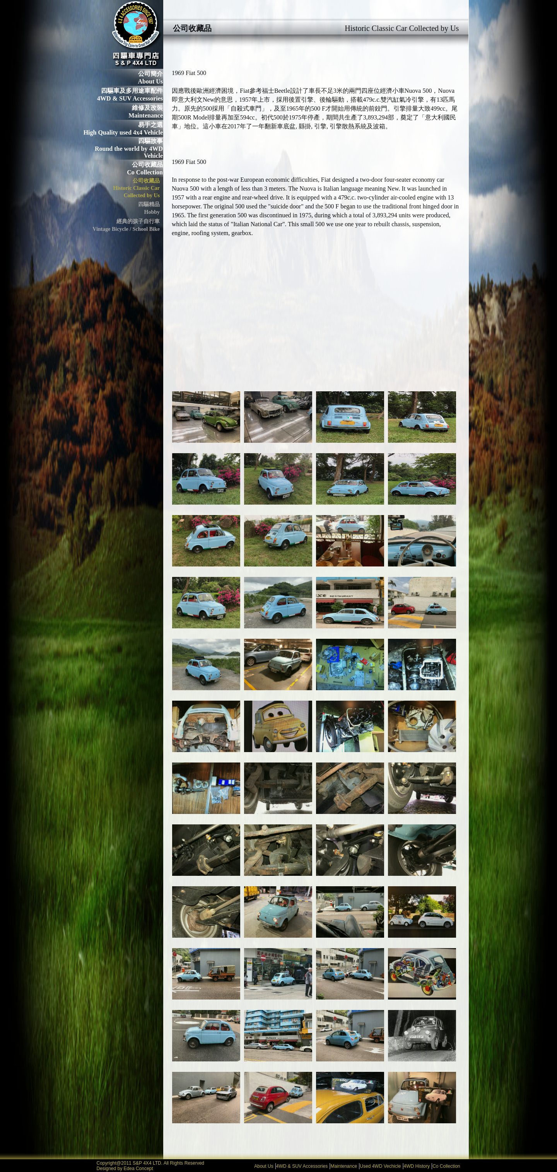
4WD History (417, 1166)
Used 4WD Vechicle (380, 1166)
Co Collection (446, 1166)
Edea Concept (138, 1168)
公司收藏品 (147, 164)
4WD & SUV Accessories (302, 1166)
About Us (263, 1166)
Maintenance (343, 1166)
